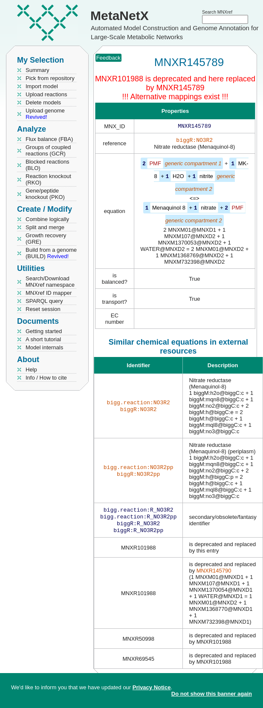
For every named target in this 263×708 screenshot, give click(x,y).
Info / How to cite (46, 377)
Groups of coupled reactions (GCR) (48, 150)
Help (31, 369)
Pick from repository (50, 78)
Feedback (108, 58)
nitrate (208, 208)
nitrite (206, 177)
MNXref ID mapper (49, 293)
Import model (42, 86)
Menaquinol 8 (168, 208)
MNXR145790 (214, 574)
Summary (37, 70)
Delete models (43, 102)
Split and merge (45, 227)
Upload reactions (46, 94)
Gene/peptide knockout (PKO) (45, 193)
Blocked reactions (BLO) (47, 164)
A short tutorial (43, 339)
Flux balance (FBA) (49, 139)
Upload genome (45, 113)
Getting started (44, 331)
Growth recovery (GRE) (46, 238)
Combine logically (47, 219)
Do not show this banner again (211, 694)
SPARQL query (44, 301)
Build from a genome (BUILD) (51, 253)
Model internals (44, 347)
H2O (178, 177)
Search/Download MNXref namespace (50, 281)
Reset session (43, 309)
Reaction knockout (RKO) (48, 179)
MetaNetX (119, 16)
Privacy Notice (152, 687)
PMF (155, 165)
